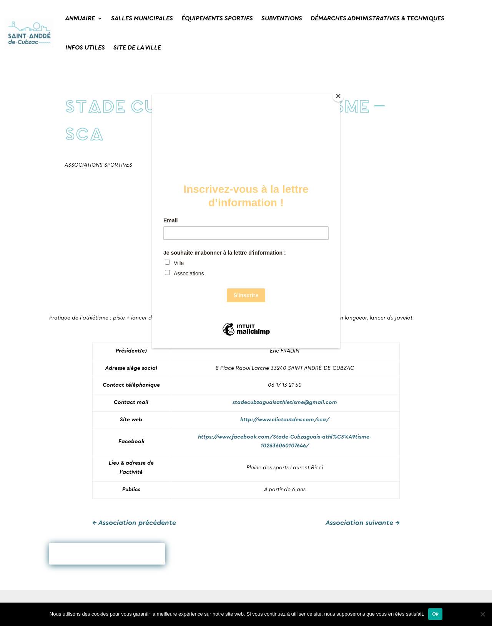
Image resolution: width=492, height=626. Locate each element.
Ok (435, 613)
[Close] (338, 96)
